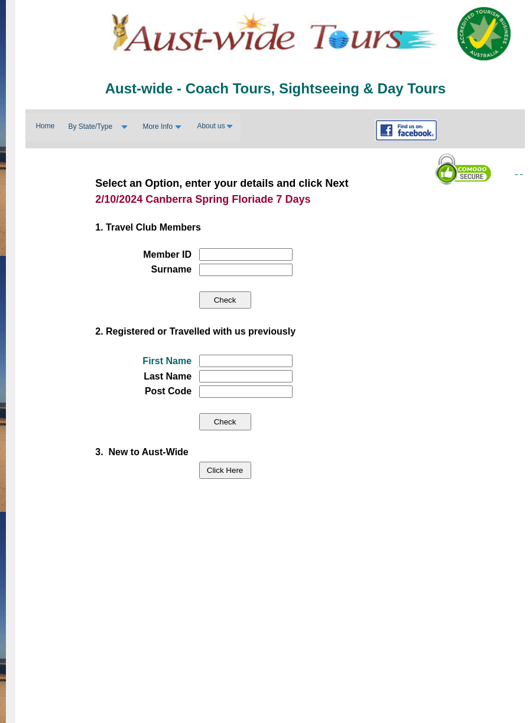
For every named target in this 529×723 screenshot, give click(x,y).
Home (44, 126)
